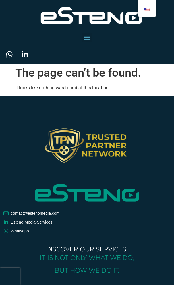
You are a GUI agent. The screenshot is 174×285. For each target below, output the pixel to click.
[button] (87, 37)
